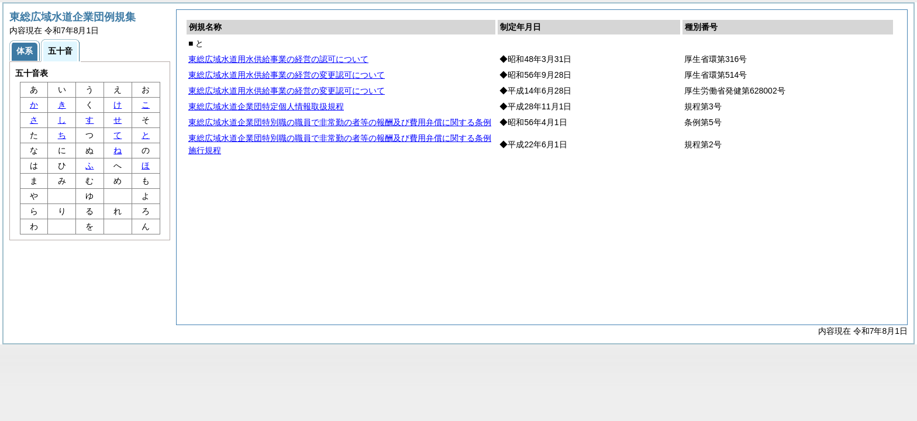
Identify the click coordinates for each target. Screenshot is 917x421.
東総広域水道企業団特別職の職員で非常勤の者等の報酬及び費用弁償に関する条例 (339, 122)
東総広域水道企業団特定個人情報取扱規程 (266, 106)
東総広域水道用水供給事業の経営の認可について (278, 59)
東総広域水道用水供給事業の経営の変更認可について (286, 75)
